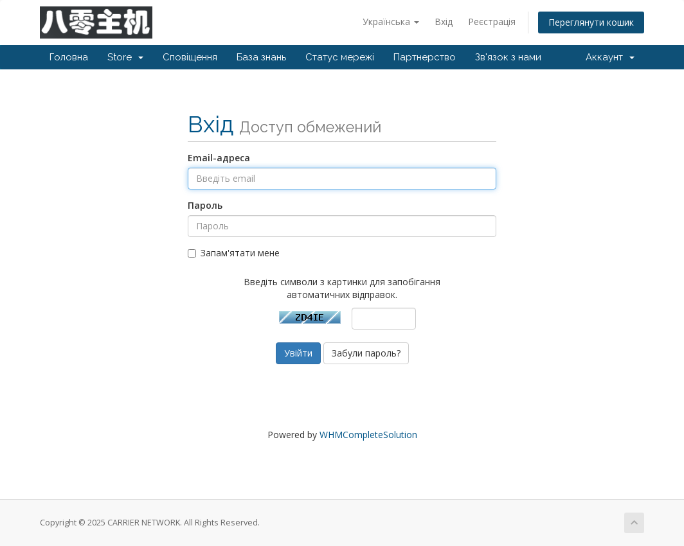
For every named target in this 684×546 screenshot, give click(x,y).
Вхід (444, 21)
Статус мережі (339, 57)
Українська (391, 21)
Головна (69, 57)
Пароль (205, 205)
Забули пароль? (366, 353)
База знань (261, 57)
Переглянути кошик (591, 22)
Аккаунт (610, 57)
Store (125, 57)
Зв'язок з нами (508, 57)
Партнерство (424, 57)
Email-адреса (219, 158)
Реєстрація (492, 21)
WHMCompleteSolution (368, 434)
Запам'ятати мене (234, 253)
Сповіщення (190, 57)
